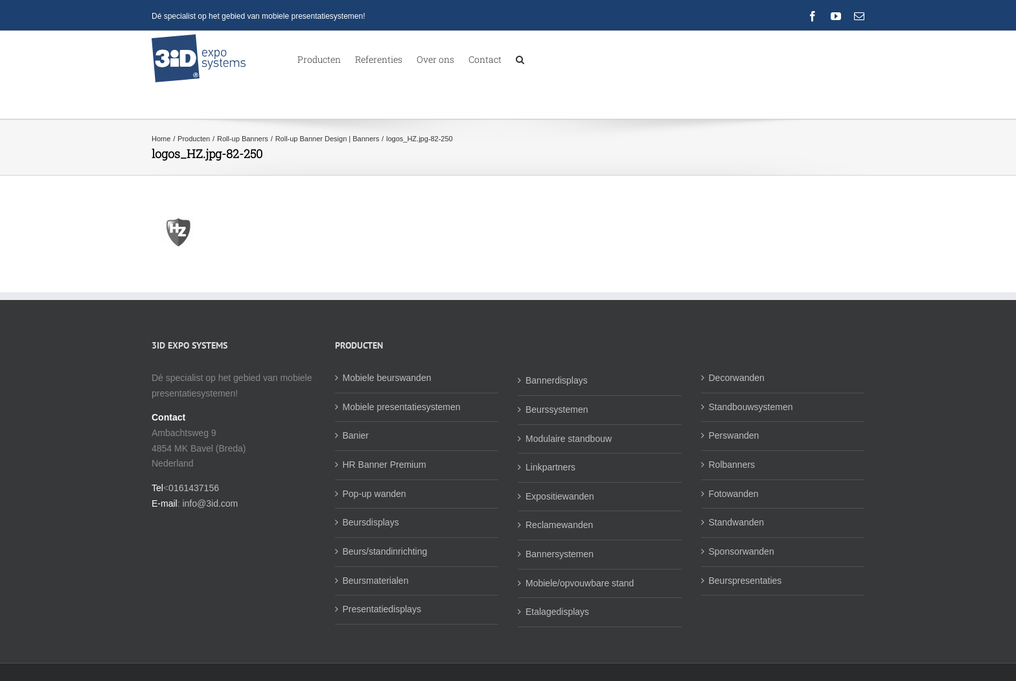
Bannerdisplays (556, 380)
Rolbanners (732, 464)
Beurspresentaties (745, 580)
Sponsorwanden (741, 551)
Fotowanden (734, 494)
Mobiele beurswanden (387, 378)
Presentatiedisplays (382, 609)
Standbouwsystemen (751, 407)
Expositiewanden (559, 496)
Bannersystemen (559, 554)
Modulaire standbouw (568, 438)
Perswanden (734, 435)
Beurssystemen (556, 409)
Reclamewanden (559, 525)
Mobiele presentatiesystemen (402, 407)
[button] (520, 58)
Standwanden (737, 522)
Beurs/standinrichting (385, 551)
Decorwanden (737, 378)
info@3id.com (210, 503)
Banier (356, 435)
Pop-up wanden (374, 494)
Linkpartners (550, 467)
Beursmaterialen (376, 580)
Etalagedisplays (557, 611)
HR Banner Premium (384, 464)
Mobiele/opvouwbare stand (579, 583)
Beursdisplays (371, 522)
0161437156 (193, 488)
